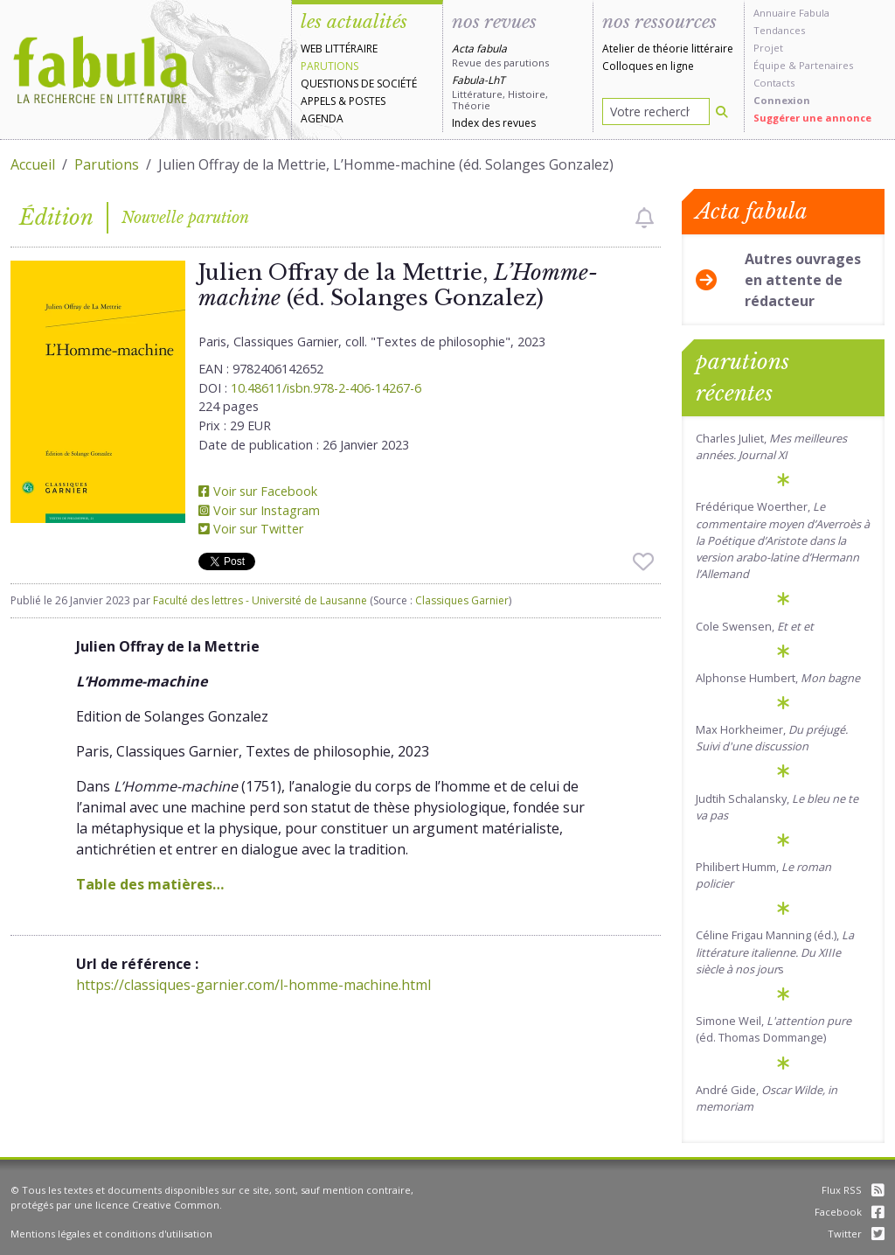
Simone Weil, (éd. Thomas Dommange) (773, 1029)
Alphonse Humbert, (778, 678)
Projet (768, 47)
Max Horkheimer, (772, 738)
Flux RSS (853, 1189)
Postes (367, 101)
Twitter (856, 1233)
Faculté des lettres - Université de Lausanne (260, 600)
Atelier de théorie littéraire (667, 48)
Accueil (32, 164)
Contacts (773, 82)
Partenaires (826, 65)
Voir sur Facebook (257, 491)
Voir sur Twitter (250, 528)
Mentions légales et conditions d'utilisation (111, 1233)
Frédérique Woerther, (783, 540)
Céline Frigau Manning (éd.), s (775, 951)
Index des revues (494, 122)
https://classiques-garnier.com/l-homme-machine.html (253, 984)
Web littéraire (339, 48)
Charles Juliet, (771, 446)
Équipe (769, 65)
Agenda (322, 118)
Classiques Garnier (462, 600)
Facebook (850, 1211)
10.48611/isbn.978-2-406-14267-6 (326, 388)
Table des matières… (150, 884)
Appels (318, 101)
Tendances (779, 30)
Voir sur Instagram (259, 510)
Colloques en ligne (648, 66)
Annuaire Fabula (791, 12)
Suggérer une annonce (812, 117)
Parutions (329, 66)
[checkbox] (644, 217)
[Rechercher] (722, 111)
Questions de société (359, 83)
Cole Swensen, (755, 626)
